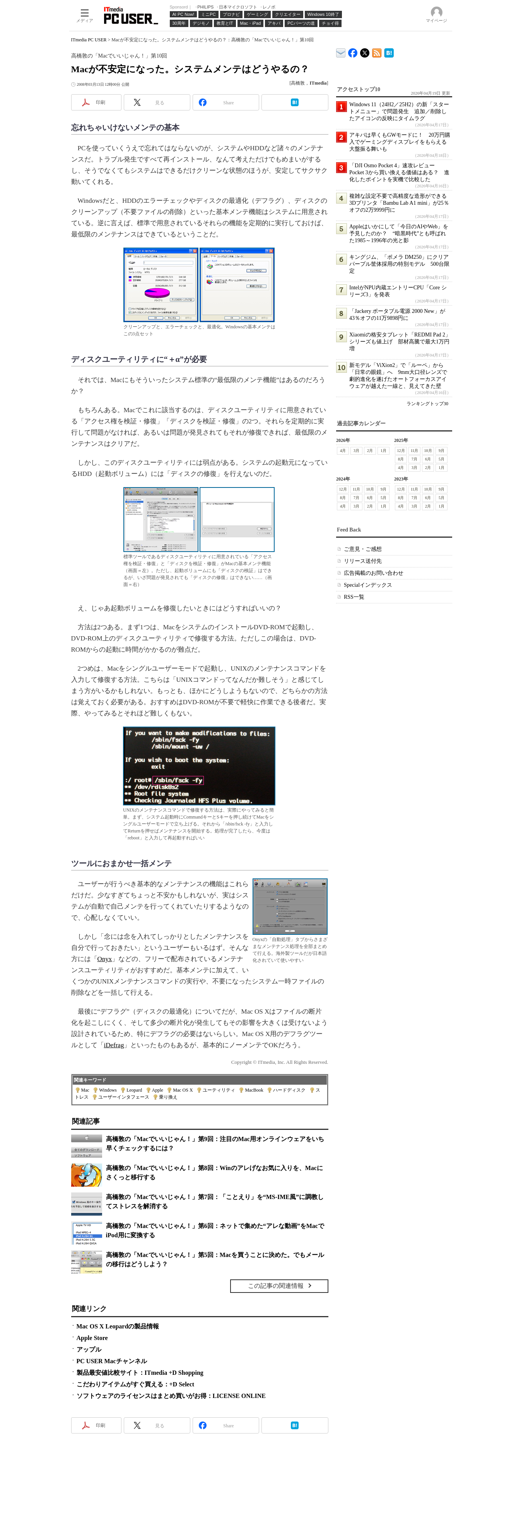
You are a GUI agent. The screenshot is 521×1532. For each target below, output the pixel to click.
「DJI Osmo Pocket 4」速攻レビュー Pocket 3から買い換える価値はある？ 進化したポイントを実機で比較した (399, 172)
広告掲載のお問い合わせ (373, 573)
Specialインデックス (368, 585)
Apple (157, 1090)
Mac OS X (183, 1090)
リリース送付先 (363, 561)
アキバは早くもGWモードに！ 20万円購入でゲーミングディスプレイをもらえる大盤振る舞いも (399, 142)
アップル (89, 1349)
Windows (108, 1090)
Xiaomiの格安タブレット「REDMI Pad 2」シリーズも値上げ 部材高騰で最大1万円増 (400, 342)
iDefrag (114, 1045)
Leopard (134, 1090)
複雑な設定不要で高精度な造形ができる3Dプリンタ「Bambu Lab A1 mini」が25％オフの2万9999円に (399, 203)
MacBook (254, 1090)
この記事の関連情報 (276, 1285)
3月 (356, 450)
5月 (441, 459)
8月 (401, 459)
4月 (343, 450)
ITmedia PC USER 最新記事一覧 (377, 51)
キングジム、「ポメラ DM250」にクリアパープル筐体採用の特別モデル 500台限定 (399, 264)
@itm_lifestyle (365, 51)
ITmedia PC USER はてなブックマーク (389, 51)
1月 (383, 450)
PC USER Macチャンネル (112, 1361)
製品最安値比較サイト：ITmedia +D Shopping (140, 1372)
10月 (428, 450)
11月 (414, 450)
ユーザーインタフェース (123, 1097)
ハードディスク (289, 1090)
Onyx (104, 959)
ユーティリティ (219, 1090)
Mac (85, 1090)
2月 (370, 450)
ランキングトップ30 (427, 403)
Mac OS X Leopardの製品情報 (118, 1326)
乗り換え (168, 1097)
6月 (428, 459)
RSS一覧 (354, 597)
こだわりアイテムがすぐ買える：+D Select (136, 1384)
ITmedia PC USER (89, 39)
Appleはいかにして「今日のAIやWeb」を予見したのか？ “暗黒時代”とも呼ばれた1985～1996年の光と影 (398, 233)
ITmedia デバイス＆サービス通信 (341, 51)
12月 (401, 450)
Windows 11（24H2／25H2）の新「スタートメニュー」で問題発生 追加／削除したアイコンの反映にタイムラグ (399, 111)
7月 (414, 459)
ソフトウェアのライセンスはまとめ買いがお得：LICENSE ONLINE (171, 1396)
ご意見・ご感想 (363, 549)
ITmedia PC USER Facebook (353, 51)
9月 (441, 450)
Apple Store (92, 1338)
